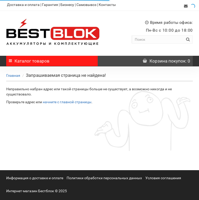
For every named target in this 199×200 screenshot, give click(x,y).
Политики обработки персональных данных (104, 177)
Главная (13, 74)
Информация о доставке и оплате (34, 177)
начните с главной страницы (67, 101)
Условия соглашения (163, 177)
